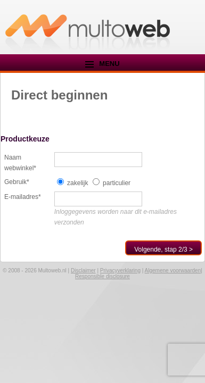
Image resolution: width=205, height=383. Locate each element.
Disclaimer (83, 270)
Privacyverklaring (120, 270)
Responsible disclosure (102, 276)
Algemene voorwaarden (173, 270)
